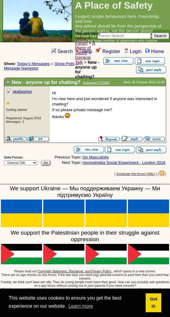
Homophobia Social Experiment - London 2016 (124, 162)
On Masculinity (96, 157)
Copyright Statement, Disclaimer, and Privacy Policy (75, 271)
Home (81, 38)
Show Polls (64, 63)
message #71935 (96, 82)
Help (84, 51)
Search (62, 51)
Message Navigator (21, 68)
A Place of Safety (85, 48)
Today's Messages (33, 63)
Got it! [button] (153, 303)
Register (108, 51)
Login (133, 51)
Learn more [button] (80, 306)
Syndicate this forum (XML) (136, 174)
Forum (81, 43)
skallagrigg (22, 91)
